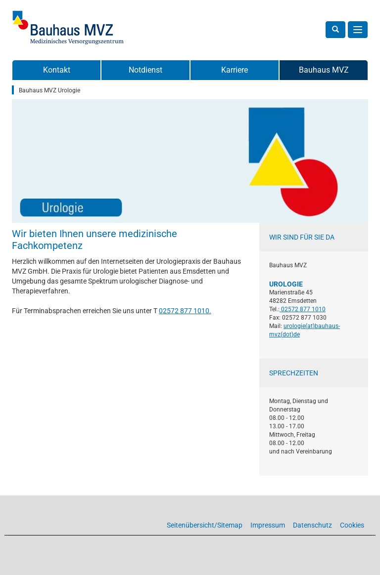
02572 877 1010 (184, 311)
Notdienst (145, 70)
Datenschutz (312, 525)
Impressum (267, 525)
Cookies (352, 525)
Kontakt (56, 70)
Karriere (234, 70)
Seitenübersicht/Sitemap (204, 525)
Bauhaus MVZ (324, 70)
